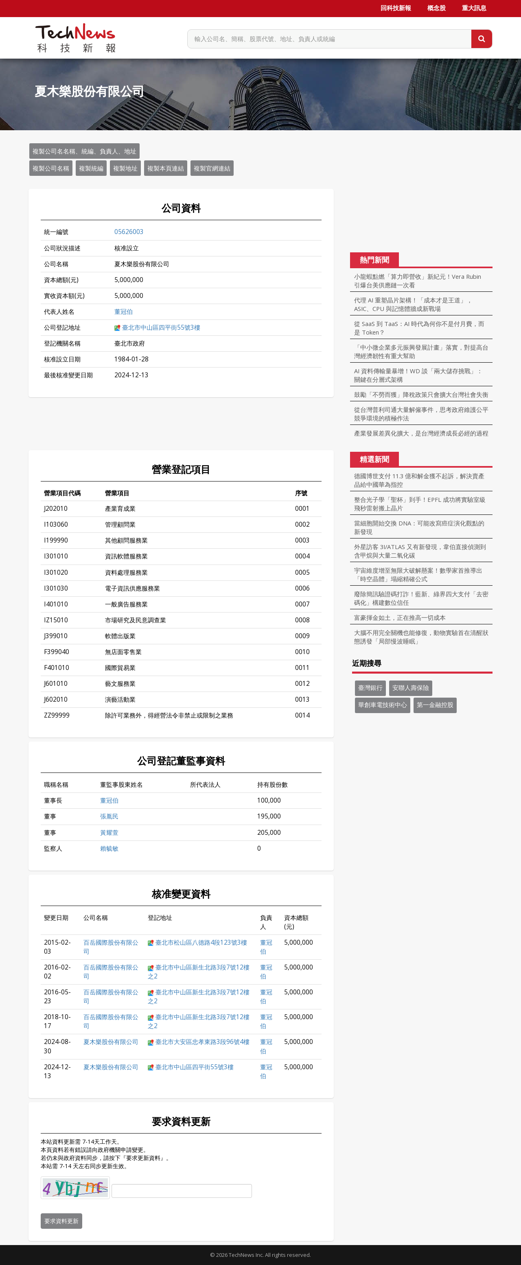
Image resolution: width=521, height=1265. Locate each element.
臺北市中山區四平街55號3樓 (161, 327)
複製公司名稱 (51, 168)
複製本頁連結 (165, 168)
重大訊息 (474, 8)
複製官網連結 (212, 168)
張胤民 (109, 816)
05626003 (129, 232)
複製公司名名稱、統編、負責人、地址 (84, 151)
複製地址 (125, 168)
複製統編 (91, 168)
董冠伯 (123, 311)
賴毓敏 (109, 848)
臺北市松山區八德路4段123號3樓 (201, 942)
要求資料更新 (61, 1221)
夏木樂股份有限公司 (110, 1041)
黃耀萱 (109, 832)
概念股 (436, 8)
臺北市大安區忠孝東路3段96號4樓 (202, 1041)
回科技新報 (396, 8)
